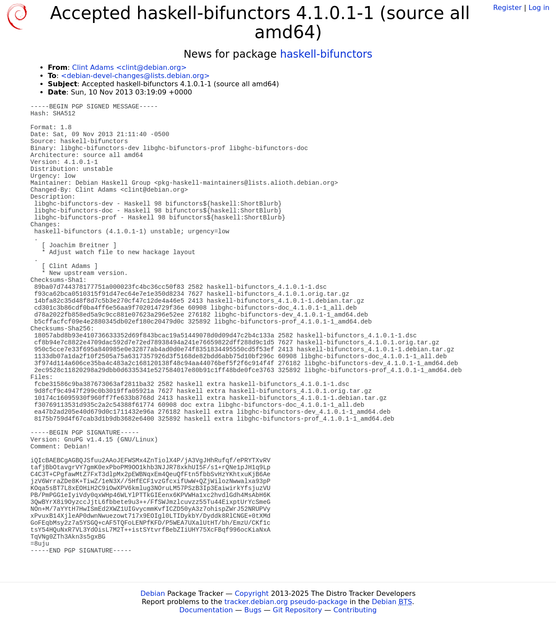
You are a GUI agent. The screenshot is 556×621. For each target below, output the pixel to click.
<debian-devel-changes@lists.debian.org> (135, 76)
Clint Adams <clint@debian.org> (129, 67)
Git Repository (297, 610)
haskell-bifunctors (326, 54)
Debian (152, 593)
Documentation (206, 610)
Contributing (355, 610)
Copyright (251, 593)
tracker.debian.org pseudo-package (286, 602)
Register (507, 7)
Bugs (252, 610)
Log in (539, 7)
